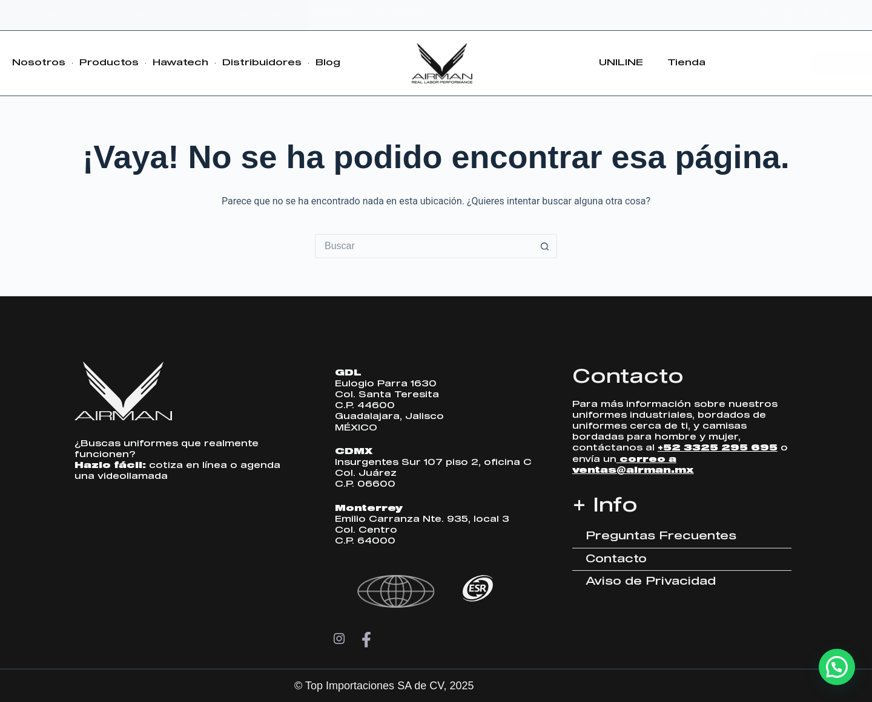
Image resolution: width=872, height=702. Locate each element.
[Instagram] (339, 640)
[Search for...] (424, 246)
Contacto (628, 377)
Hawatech (180, 62)
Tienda (686, 62)
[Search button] (545, 246)
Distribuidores (262, 62)
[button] (837, 667)
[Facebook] (366, 640)
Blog (327, 62)
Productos (109, 62)
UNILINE (621, 62)
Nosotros (38, 62)
